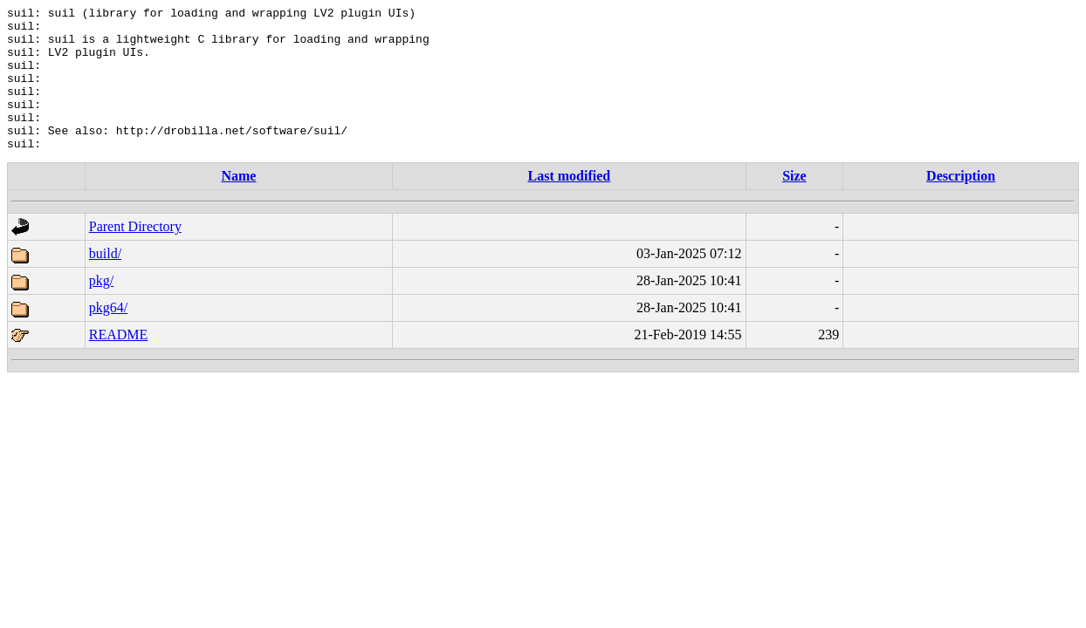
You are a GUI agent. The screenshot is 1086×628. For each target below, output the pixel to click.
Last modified (569, 204)
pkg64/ (108, 336)
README (118, 363)
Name (238, 204)
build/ (105, 282)
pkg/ (101, 309)
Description (960, 204)
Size (794, 204)
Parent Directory (135, 255)
